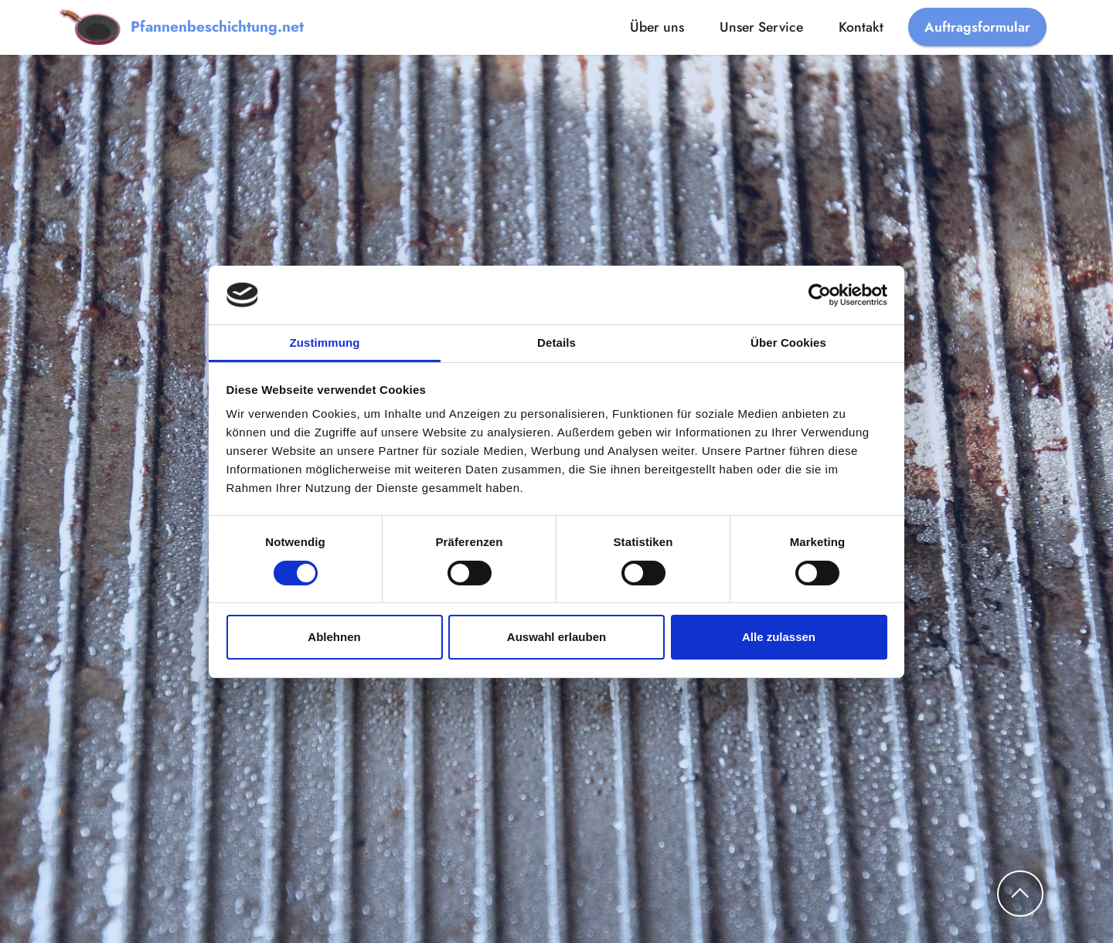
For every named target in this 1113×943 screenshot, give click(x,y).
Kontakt (861, 27)
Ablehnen (334, 636)
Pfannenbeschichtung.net (217, 26)
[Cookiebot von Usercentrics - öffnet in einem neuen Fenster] (819, 295)
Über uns (657, 27)
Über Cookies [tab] (788, 342)
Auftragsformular (977, 27)
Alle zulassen (778, 636)
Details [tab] (556, 342)
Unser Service (761, 27)
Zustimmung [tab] (325, 342)
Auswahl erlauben (556, 636)
